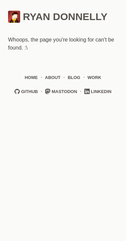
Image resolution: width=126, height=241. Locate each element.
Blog (74, 77)
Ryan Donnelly (58, 17)
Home (31, 77)
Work (94, 77)
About (52, 77)
